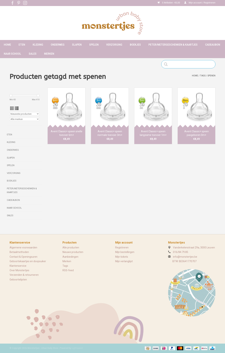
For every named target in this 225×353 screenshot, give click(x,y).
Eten (22, 44)
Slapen (77, 44)
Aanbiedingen (70, 256)
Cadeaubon (212, 44)
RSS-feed (68, 270)
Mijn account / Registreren (199, 2)
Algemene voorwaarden (23, 247)
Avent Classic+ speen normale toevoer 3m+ (110, 133)
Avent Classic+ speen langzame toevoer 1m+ (153, 133)
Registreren (122, 247)
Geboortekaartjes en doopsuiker (28, 261)
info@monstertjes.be (185, 256)
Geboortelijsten (18, 279)
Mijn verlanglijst (124, 261)
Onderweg (57, 44)
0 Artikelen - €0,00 (169, 2)
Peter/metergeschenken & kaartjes (173, 44)
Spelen (94, 44)
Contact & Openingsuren (23, 256)
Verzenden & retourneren (24, 274)
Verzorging (114, 44)
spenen (211, 75)
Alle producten (70, 247)
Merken (49, 53)
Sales (32, 53)
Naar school (12, 53)
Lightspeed (77, 348)
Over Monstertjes (19, 270)
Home (7, 44)
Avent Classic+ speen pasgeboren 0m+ (196, 133)
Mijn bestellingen (124, 252)
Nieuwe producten (72, 252)
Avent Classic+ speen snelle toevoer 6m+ (66, 133)
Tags (202, 75)
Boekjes (135, 44)
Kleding (38, 44)
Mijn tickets (121, 256)
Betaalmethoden (19, 252)
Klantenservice (18, 265)
